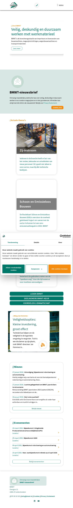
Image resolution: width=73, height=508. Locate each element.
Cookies (37, 496)
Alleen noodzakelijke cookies (13, 269)
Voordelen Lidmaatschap (36, 303)
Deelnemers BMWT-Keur (36, 298)
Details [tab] (36, 242)
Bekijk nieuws (36, 408)
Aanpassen (36, 269)
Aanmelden (57, 108)
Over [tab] (60, 242)
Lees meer (16, 48)
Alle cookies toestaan (59, 269)
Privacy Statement (50, 103)
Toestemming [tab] (13, 242)
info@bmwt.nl (26, 496)
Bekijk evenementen (36, 462)
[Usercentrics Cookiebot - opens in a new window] (61, 236)
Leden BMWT (36, 293)
